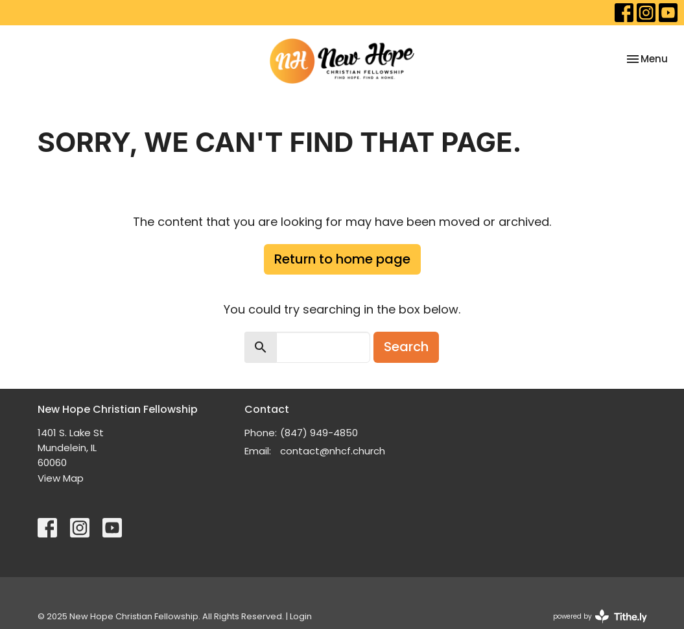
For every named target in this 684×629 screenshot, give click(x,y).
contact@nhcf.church (332, 451)
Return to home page (342, 259)
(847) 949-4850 (319, 432)
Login (301, 616)
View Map (61, 478)
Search (406, 347)
